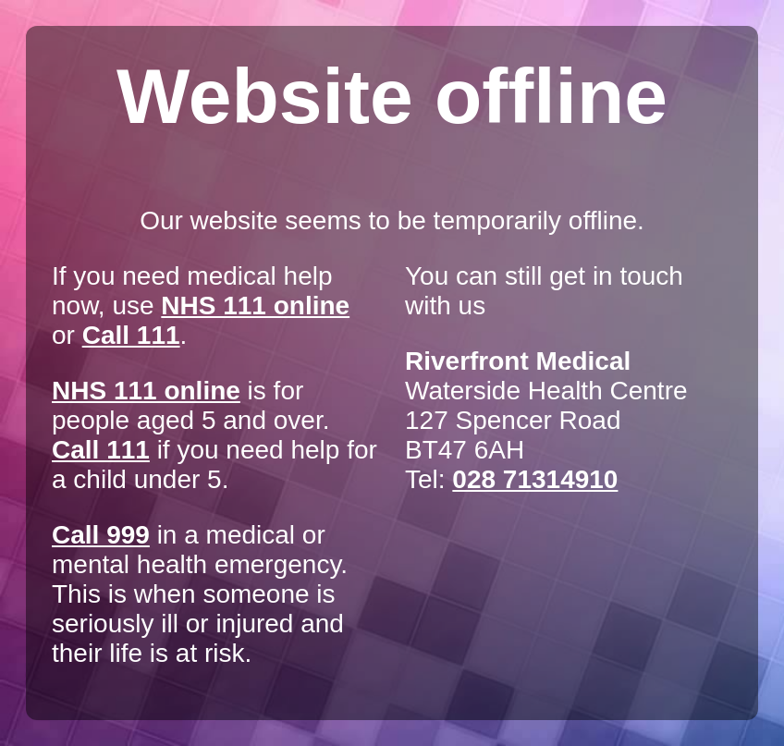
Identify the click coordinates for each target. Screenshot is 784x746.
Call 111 (131, 335)
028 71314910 (535, 479)
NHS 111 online (255, 305)
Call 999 (101, 534)
